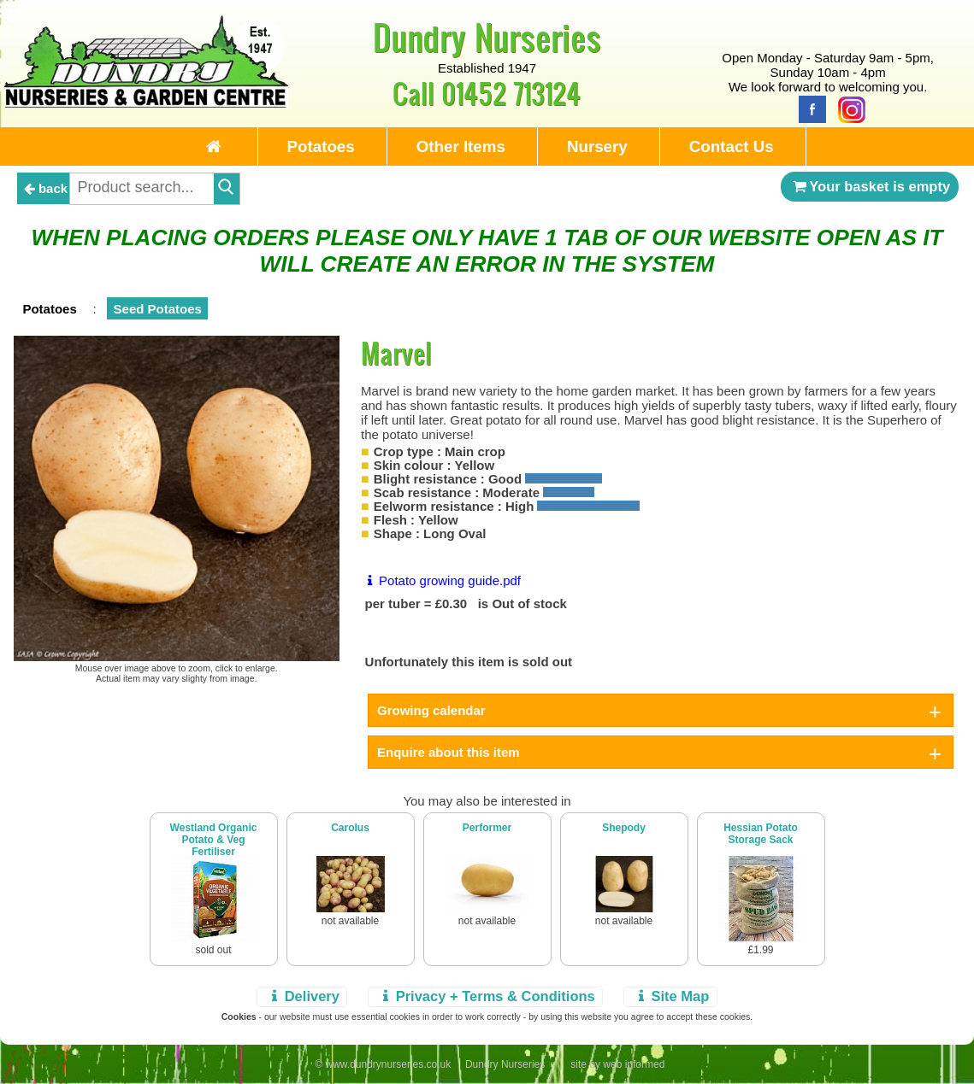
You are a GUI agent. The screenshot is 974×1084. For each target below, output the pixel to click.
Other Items (460, 146)
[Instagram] (847, 108)
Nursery (597, 146)
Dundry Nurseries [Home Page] (487, 37)
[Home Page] (146, 103)
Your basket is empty (869, 186)
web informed (633, 1064)
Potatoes (321, 146)
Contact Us (731, 146)
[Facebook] (808, 108)
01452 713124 (511, 92)
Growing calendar (431, 710)
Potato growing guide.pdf (441, 580)
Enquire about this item (448, 752)
